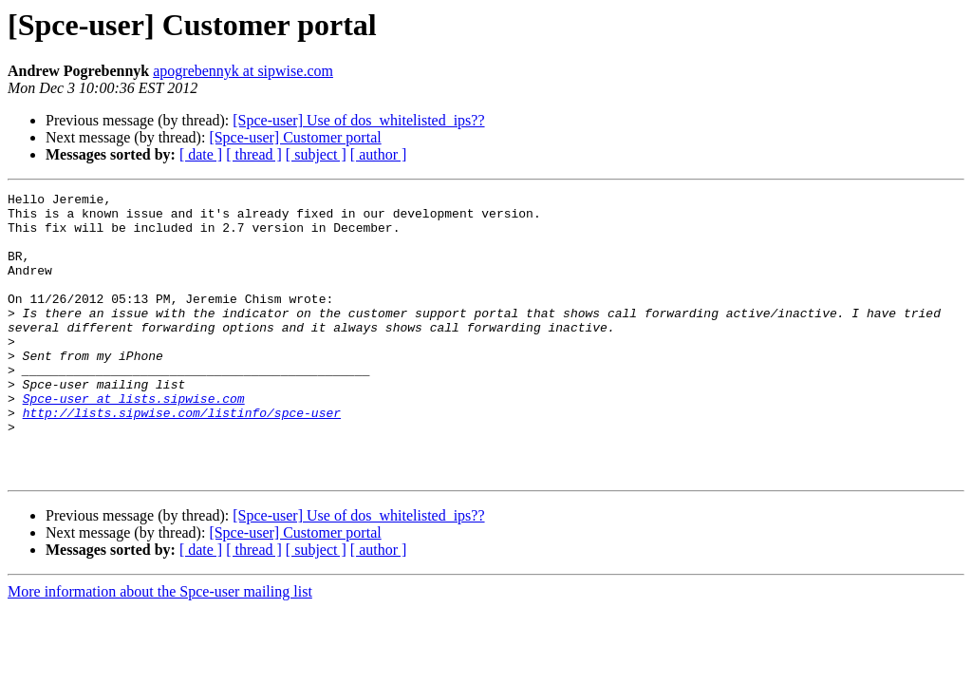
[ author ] (378, 154)
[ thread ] (254, 154)
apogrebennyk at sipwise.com (243, 71)
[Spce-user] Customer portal (295, 137)
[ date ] (200, 154)
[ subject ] (316, 154)
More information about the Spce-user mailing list (160, 648)
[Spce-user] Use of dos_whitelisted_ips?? (358, 120)
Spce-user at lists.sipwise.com (134, 440)
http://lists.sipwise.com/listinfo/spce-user (182, 457)
